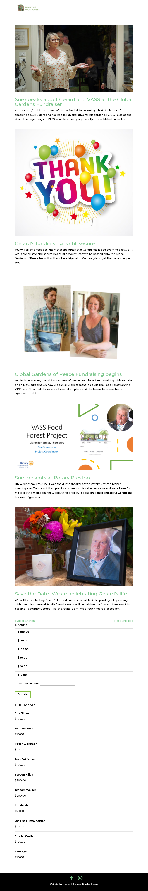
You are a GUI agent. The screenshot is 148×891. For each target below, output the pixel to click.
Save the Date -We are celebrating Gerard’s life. (71, 594)
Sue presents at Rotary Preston (52, 478)
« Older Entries (25, 621)
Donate (23, 694)
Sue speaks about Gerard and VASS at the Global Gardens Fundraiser (73, 102)
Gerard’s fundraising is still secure (55, 243)
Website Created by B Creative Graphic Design (74, 884)
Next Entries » (123, 621)
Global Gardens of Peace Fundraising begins (68, 374)
